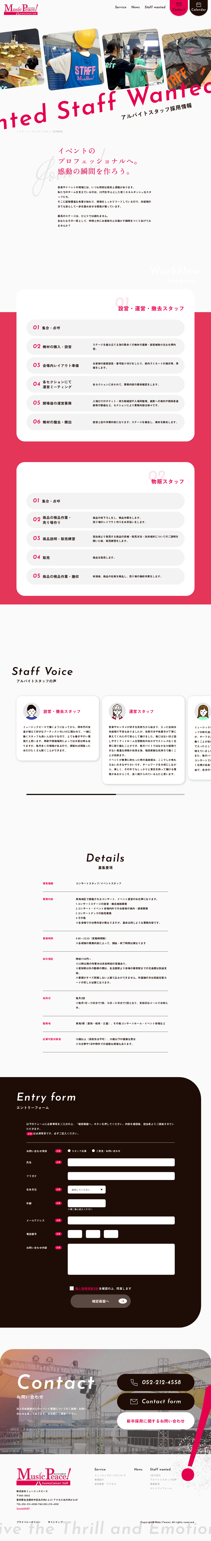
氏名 (44, 1162)
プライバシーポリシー (28, 1524)
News (135, 7)
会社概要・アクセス (105, 1484)
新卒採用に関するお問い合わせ (156, 1421)
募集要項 (155, 1484)
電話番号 (44, 1234)
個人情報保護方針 (87, 1288)
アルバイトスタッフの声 (163, 1479)
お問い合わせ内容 (44, 1247)
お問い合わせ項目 (44, 1151)
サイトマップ (55, 1524)
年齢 (44, 1203)
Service (120, 7)
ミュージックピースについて (110, 1475)
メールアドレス (44, 1220)
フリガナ (31, 1176)
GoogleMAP (23, 1508)
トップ (20, 131)
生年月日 (44, 1189)
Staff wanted (155, 7)
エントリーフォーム (161, 1488)
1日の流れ (155, 1475)
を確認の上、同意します (103, 1288)
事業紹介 (99, 1479)
